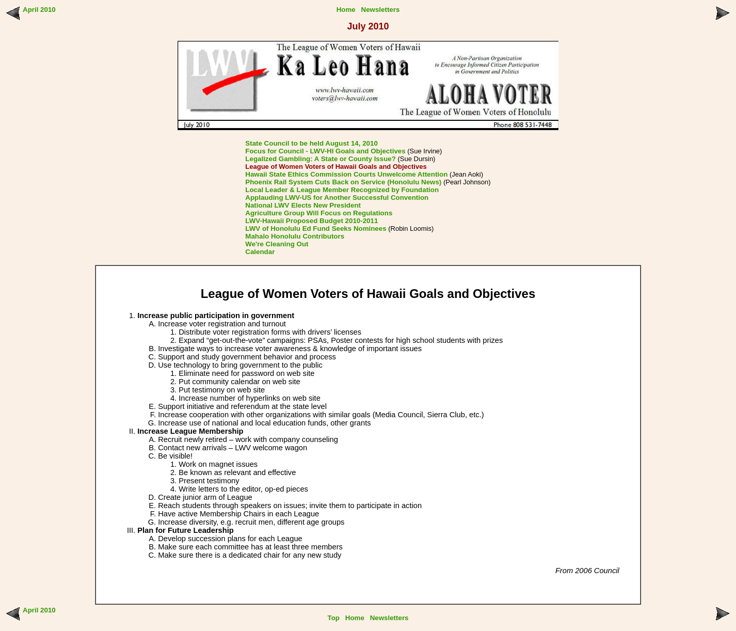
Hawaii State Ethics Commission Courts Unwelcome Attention (346, 174)
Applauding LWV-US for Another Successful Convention (336, 197)
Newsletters (380, 9)
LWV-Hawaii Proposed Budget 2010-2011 (311, 221)
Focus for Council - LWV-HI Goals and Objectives (325, 151)
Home (346, 9)
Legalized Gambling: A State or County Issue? (320, 159)
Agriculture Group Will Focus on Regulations (318, 213)
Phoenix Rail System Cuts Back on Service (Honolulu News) (343, 182)
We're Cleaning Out (276, 244)
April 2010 (39, 9)
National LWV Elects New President (303, 205)
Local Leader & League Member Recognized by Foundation (342, 190)
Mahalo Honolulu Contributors (294, 236)
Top (334, 618)
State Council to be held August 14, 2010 (311, 143)
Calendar (260, 252)
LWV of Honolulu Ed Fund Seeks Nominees (315, 228)
